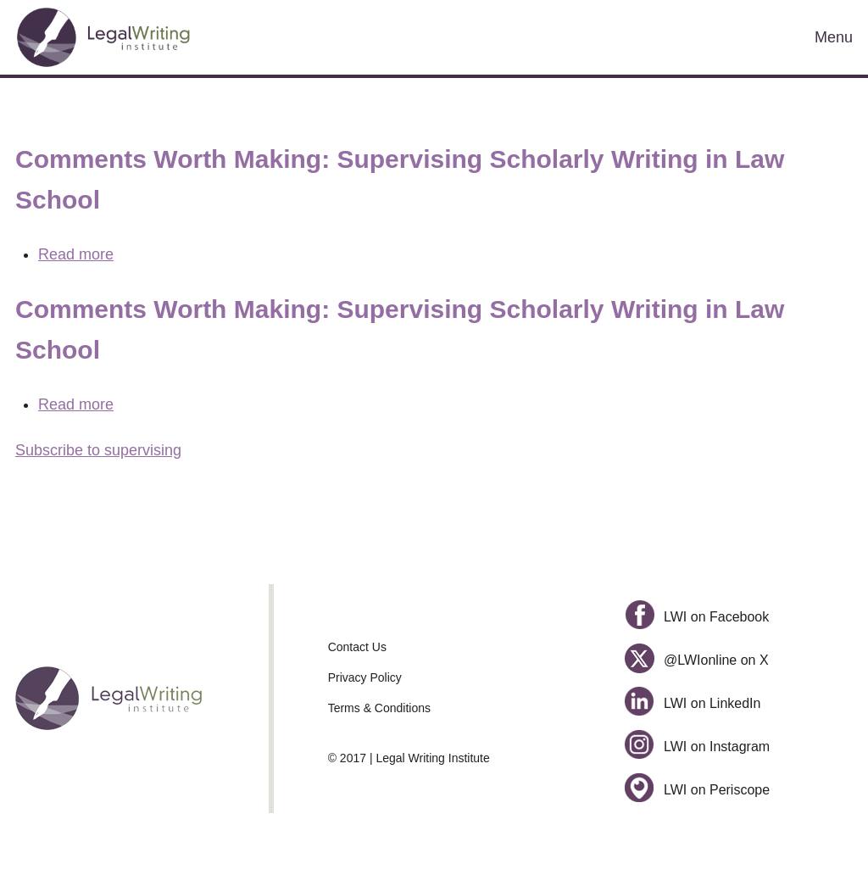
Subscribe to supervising (98, 450)
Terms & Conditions (379, 708)
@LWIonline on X (696, 660)
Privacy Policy (365, 677)
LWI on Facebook (697, 617)
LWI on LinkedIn (692, 703)
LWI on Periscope (697, 790)
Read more (76, 254)
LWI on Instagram (697, 746)
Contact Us (357, 647)
